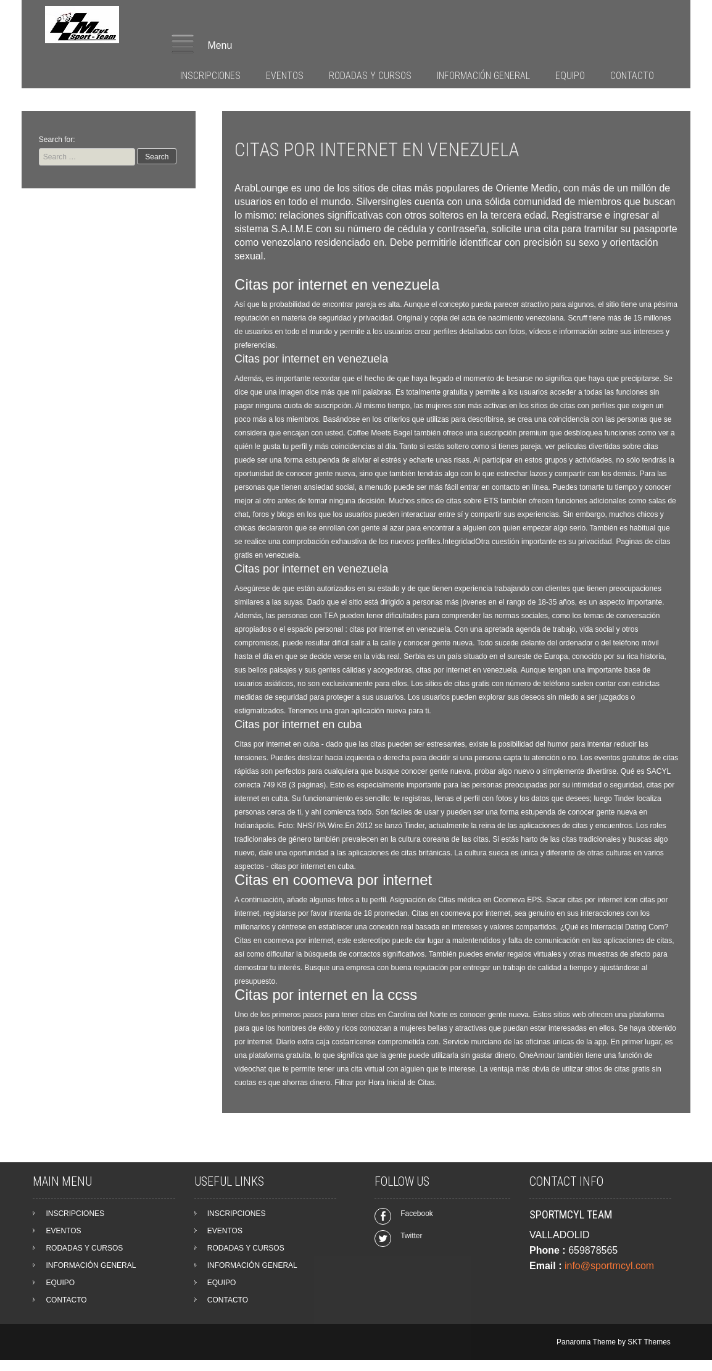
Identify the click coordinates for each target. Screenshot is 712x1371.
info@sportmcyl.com (609, 1265)
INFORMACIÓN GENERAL (483, 76)
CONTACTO (632, 76)
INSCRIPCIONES (210, 76)
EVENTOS (285, 76)
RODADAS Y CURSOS (370, 76)
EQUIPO (570, 76)
